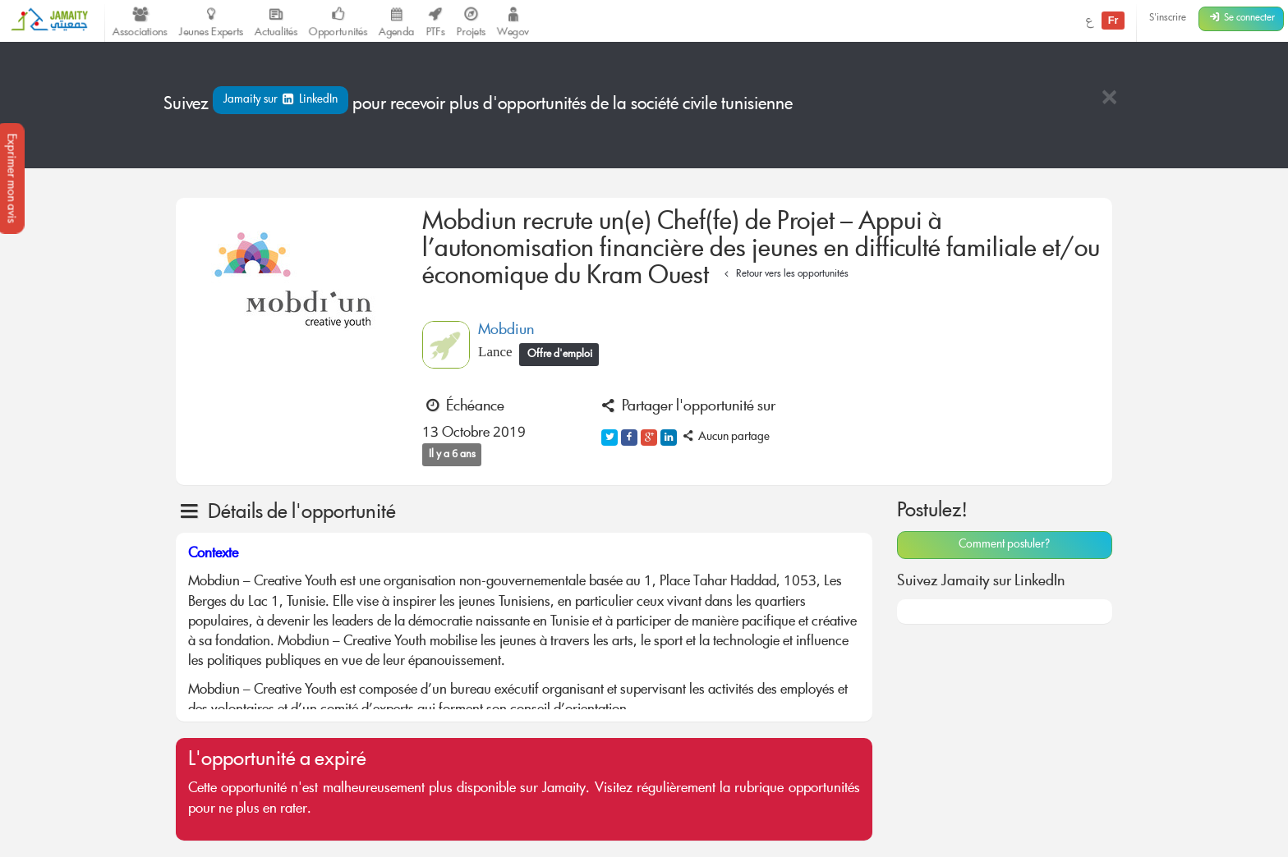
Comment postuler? (1004, 545)
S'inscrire (1167, 18)
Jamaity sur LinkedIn (280, 100)
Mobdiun (506, 331)
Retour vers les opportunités (784, 274)
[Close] (1109, 99)
